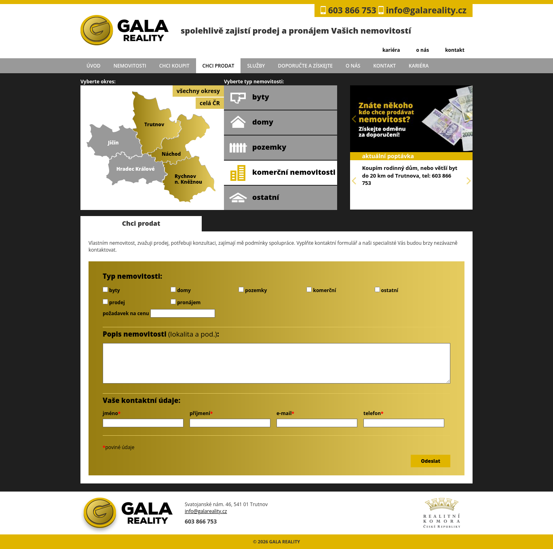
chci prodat (218, 65)
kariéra (391, 50)
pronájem (186, 302)
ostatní (254, 198)
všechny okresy (198, 91)
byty (249, 97)
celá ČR (210, 103)
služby (256, 65)
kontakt (454, 50)
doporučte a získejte (305, 65)
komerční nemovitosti (282, 173)
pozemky (257, 148)
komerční (321, 290)
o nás (422, 50)
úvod (94, 65)
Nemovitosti (130, 65)
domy (251, 122)
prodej (114, 302)
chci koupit (174, 65)
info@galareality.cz (426, 10)
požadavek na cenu (126, 313)
